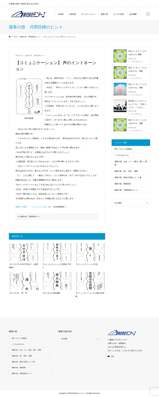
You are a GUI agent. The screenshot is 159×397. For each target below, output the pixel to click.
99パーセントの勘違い (124, 149)
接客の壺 (104, 14)
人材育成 (72, 14)
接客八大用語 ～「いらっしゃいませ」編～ (34, 207)
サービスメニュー (88, 14)
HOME (60, 14)
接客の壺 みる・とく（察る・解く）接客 (131, 163)
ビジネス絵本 (118, 14)
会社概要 (133, 14)
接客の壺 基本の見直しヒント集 (128, 177)
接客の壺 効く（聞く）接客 (126, 171)
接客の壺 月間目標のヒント (36, 55)
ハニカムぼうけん (122, 155)
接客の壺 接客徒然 (123, 184)
